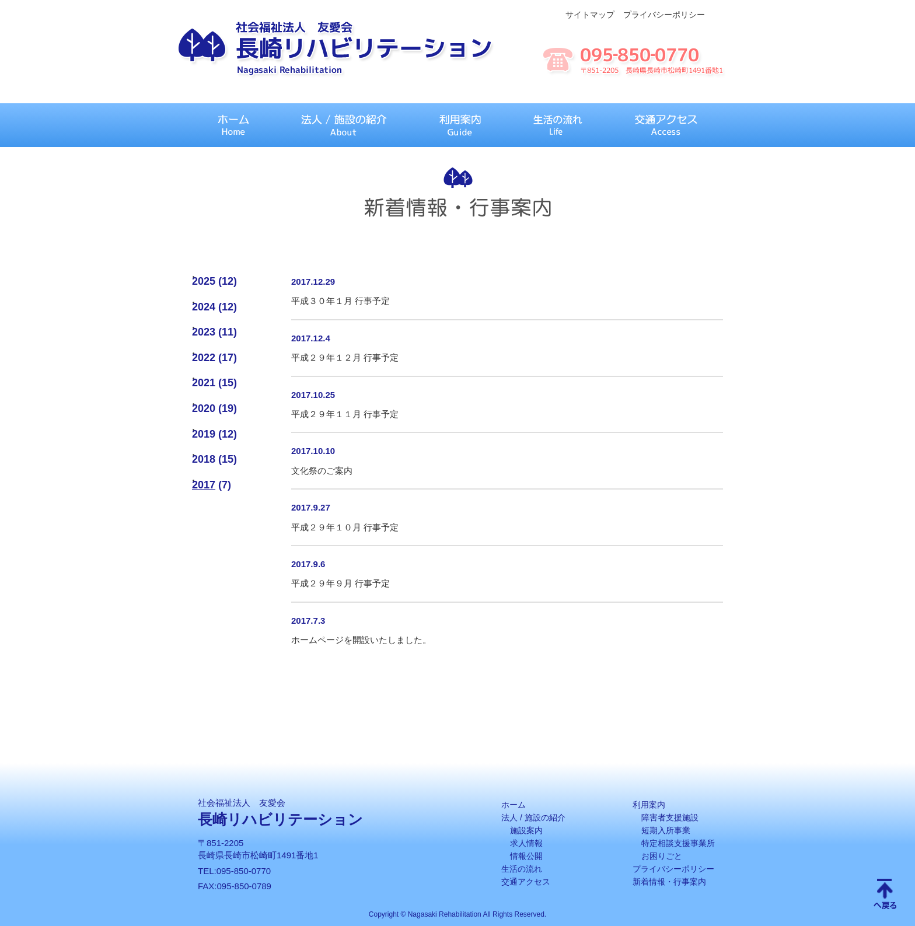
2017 (203, 485)
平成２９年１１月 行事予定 (345, 414)
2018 (203, 459)
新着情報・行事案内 (669, 881)
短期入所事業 (665, 830)
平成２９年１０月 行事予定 (345, 527)
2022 (203, 358)
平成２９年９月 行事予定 (340, 583)
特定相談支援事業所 (678, 843)
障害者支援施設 (670, 817)
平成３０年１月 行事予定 (340, 301)
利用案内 (649, 804)
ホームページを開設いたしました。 (361, 640)
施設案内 (526, 830)
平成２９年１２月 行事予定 (345, 357)
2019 (203, 434)
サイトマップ (589, 14)
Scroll (885, 895)
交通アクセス (525, 881)
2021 (203, 383)
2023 (203, 332)
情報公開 (526, 856)
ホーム (513, 804)
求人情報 (526, 843)
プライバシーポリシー (664, 14)
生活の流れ (521, 868)
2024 (203, 307)
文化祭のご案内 (321, 471)
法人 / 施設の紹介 (533, 817)
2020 (203, 408)
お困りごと (661, 856)
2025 (203, 281)
